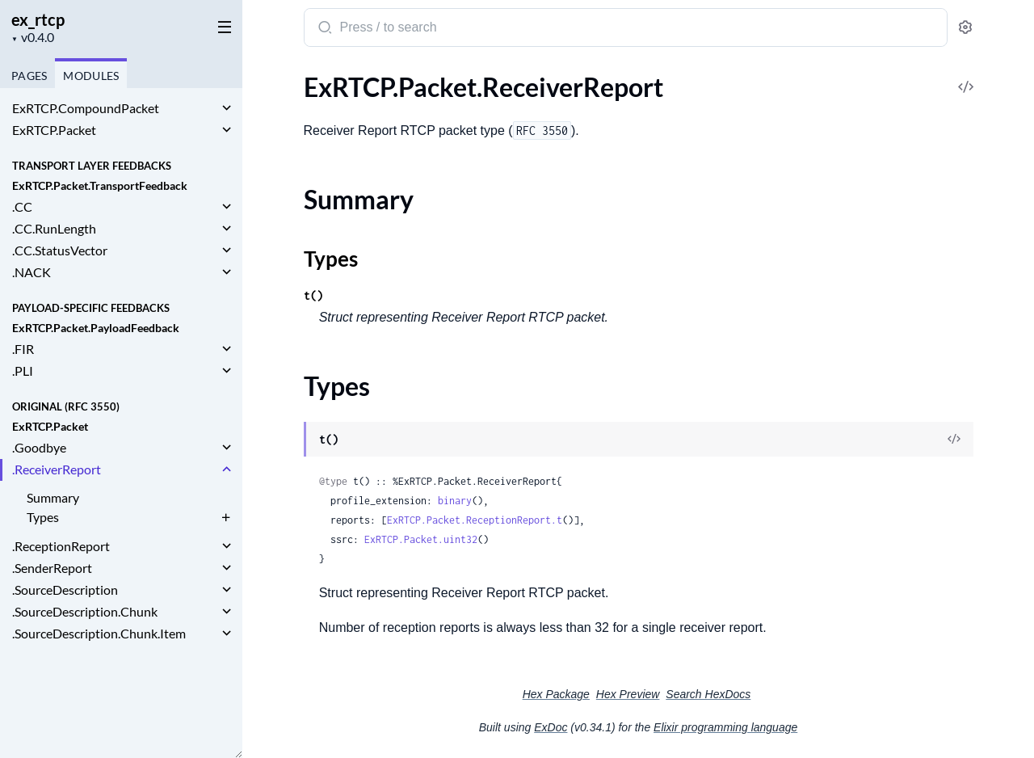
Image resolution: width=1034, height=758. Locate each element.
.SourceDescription (65, 589)
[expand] (226, 108)
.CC (22, 206)
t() (313, 295)
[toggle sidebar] (221, 26)
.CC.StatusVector (59, 250)
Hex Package (556, 694)
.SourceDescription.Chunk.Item (99, 633)
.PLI (22, 370)
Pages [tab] (29, 75)
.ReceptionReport (61, 546)
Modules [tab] (91, 75)
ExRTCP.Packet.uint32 (420, 539)
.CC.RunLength (54, 228)
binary (455, 501)
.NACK (31, 272)
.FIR (23, 348)
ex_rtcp (38, 19)
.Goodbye (39, 447)
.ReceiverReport (56, 469)
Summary (53, 497)
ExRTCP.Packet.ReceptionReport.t (474, 520)
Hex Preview (628, 694)
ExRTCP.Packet (54, 129)
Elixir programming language (725, 727)
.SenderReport (52, 567)
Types (43, 516)
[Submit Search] (323, 29)
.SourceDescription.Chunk (85, 611)
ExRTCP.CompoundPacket (85, 108)
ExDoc (550, 727)
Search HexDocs (708, 694)
